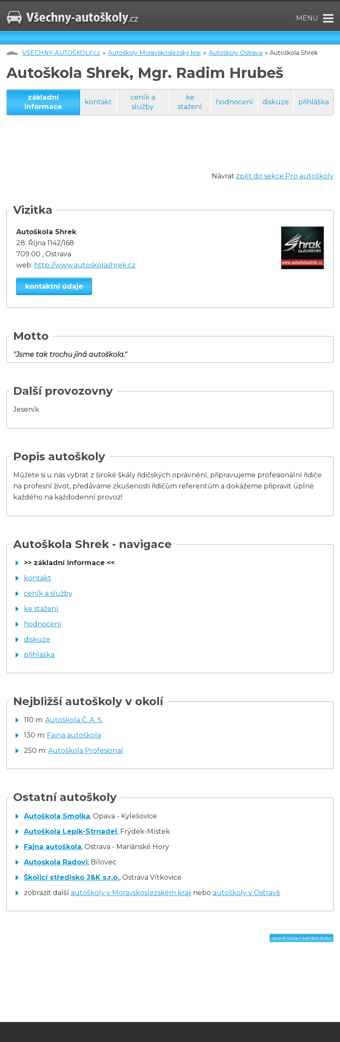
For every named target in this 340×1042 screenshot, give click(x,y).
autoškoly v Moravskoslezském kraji (131, 893)
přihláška (313, 102)
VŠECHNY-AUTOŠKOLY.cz (61, 53)
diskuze (275, 102)
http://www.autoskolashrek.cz (84, 265)
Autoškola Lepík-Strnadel (70, 831)
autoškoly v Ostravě (246, 893)
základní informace (43, 102)
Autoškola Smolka (57, 816)
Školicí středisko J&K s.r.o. (71, 877)
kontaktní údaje (54, 286)
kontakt (98, 102)
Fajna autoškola (74, 735)
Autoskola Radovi (56, 862)
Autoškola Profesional (85, 750)
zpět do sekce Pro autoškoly (285, 176)
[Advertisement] (161, 151)
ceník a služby (142, 102)
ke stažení (190, 102)
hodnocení (234, 102)
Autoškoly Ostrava (235, 53)
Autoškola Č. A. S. (74, 720)
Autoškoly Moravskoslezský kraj (154, 53)
